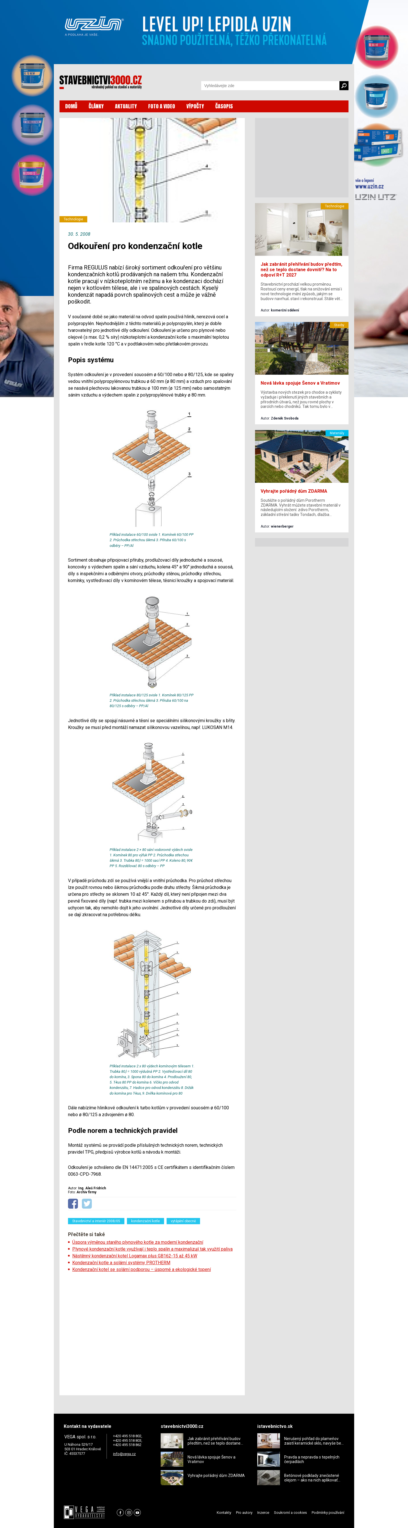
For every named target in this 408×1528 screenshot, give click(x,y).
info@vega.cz (124, 1454)
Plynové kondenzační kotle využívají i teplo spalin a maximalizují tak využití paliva (152, 1249)
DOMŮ (71, 106)
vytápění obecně (183, 1221)
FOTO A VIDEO (161, 106)
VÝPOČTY (195, 106)
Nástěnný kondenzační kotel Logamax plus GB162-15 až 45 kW (134, 1256)
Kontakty (224, 1512)
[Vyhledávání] (270, 85)
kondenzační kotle (145, 1221)
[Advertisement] (152, 1332)
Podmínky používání (328, 1512)
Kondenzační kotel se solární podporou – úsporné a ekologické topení (141, 1269)
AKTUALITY (126, 106)
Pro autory (244, 1512)
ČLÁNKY (96, 106)
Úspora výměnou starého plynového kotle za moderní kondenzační (137, 1242)
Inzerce (263, 1512)
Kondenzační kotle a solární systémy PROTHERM (121, 1262)
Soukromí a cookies (290, 1512)
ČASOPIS (224, 106)
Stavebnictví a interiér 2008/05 (96, 1221)
